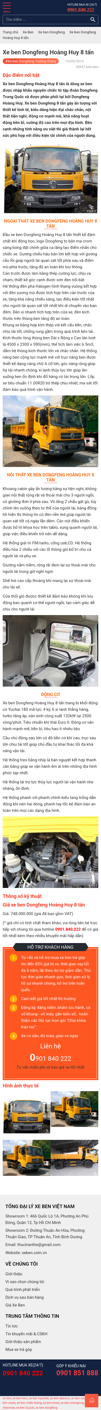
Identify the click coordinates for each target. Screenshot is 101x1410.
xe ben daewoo (60, 1398)
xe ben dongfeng (46, 1407)
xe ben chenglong (72, 1403)
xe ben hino (20, 1398)
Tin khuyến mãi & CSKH (26, 1334)
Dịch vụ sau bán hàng (24, 1297)
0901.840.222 (80, 10)
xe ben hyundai (39, 1398)
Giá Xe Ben (15, 1305)
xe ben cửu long (81, 1398)
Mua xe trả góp (18, 1349)
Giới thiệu (13, 1274)
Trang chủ (10, 32)
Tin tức (11, 1326)
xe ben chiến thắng (29, 1403)
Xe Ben (28, 32)
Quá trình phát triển (22, 1289)
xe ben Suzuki (25, 1407)
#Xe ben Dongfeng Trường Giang (30, 61)
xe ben (7, 1398)
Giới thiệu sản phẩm (23, 1341)
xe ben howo (51, 1403)
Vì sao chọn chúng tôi (24, 1281)
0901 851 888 (77, 1373)
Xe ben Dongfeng (51, 32)
